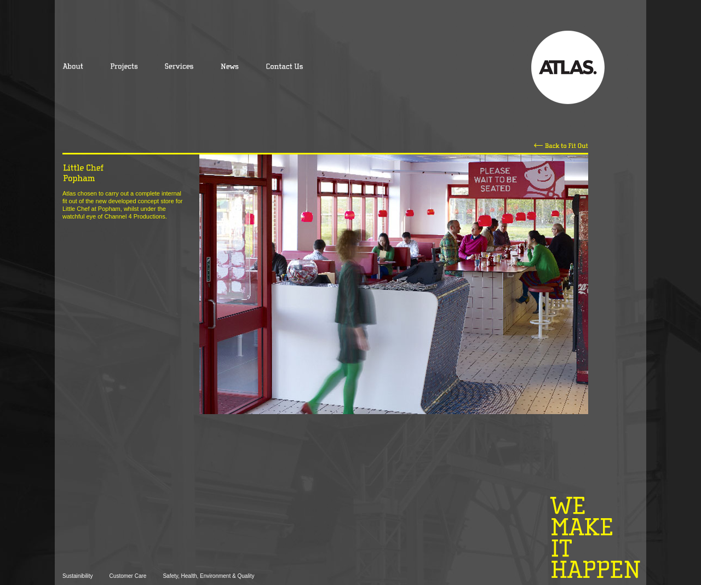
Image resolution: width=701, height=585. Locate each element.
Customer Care (128, 576)
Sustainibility (77, 576)
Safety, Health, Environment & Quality (208, 576)
